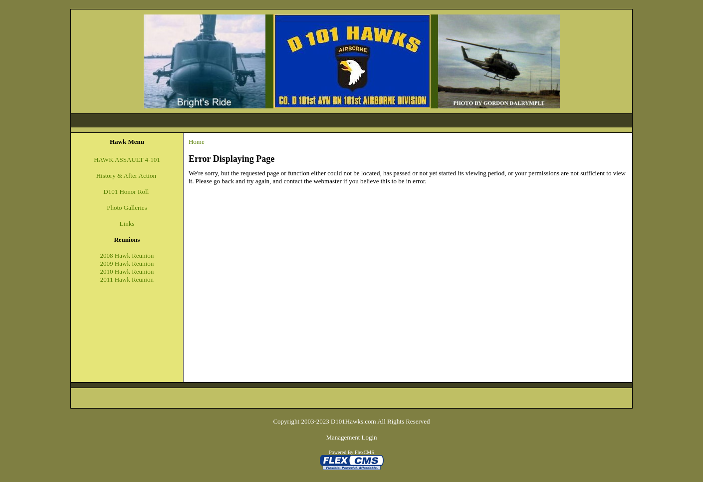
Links (127, 223)
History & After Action (127, 175)
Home (197, 141)
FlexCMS (364, 452)
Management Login (351, 437)
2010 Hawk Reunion (127, 271)
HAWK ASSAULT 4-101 (127, 159)
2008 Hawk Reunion (127, 255)
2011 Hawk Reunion (127, 279)
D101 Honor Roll (126, 191)
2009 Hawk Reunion (127, 263)
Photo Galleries (127, 207)
